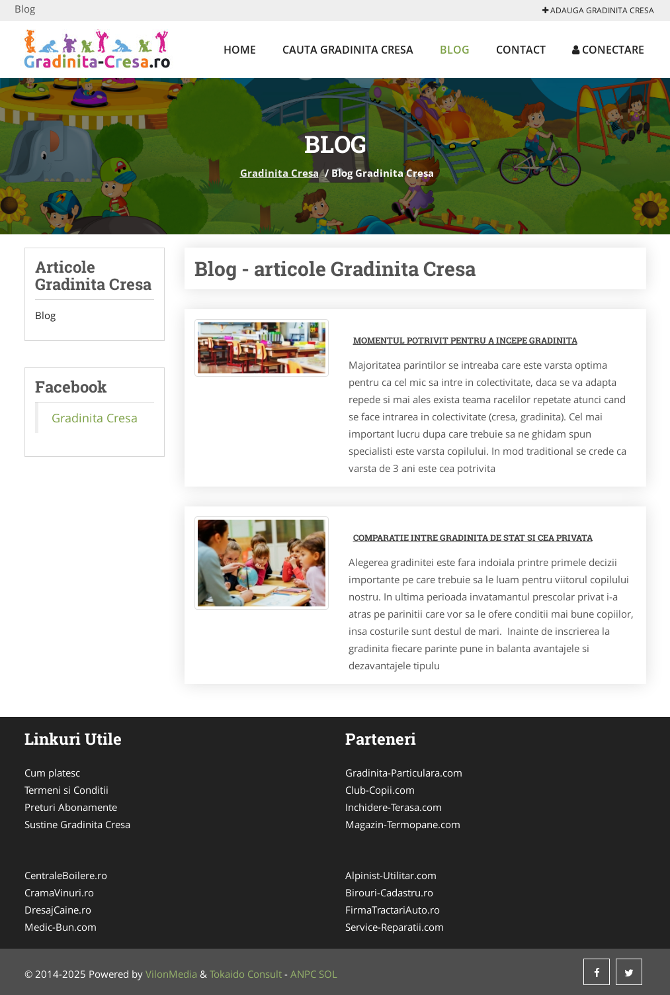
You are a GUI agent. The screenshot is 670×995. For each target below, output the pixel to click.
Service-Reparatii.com (394, 926)
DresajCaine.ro (57, 909)
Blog (455, 49)
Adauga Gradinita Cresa (598, 10)
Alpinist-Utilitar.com (391, 875)
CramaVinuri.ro (59, 892)
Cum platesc (52, 772)
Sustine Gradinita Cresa (77, 824)
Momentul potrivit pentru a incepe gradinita (465, 340)
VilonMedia (171, 973)
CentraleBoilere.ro (65, 875)
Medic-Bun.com (60, 926)
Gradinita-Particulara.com (403, 772)
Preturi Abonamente (70, 807)
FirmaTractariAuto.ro (392, 909)
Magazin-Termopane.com (402, 824)
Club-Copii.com (380, 789)
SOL (328, 973)
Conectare (608, 49)
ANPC (303, 973)
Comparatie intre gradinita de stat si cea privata (473, 538)
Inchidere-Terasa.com (393, 807)
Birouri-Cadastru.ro (389, 892)
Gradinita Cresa (279, 172)
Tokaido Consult (246, 973)
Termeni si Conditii (66, 789)
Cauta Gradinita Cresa (347, 49)
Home (240, 49)
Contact (521, 49)
